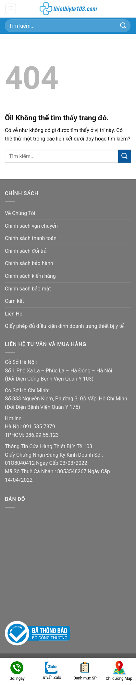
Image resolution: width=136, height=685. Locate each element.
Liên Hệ (13, 314)
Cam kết (14, 301)
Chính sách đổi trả (26, 251)
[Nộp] (123, 25)
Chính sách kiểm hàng (30, 276)
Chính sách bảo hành (29, 263)
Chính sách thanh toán (30, 238)
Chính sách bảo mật (28, 289)
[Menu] (11, 9)
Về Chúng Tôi (20, 213)
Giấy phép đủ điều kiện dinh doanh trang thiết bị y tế (64, 326)
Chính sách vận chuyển (31, 226)
